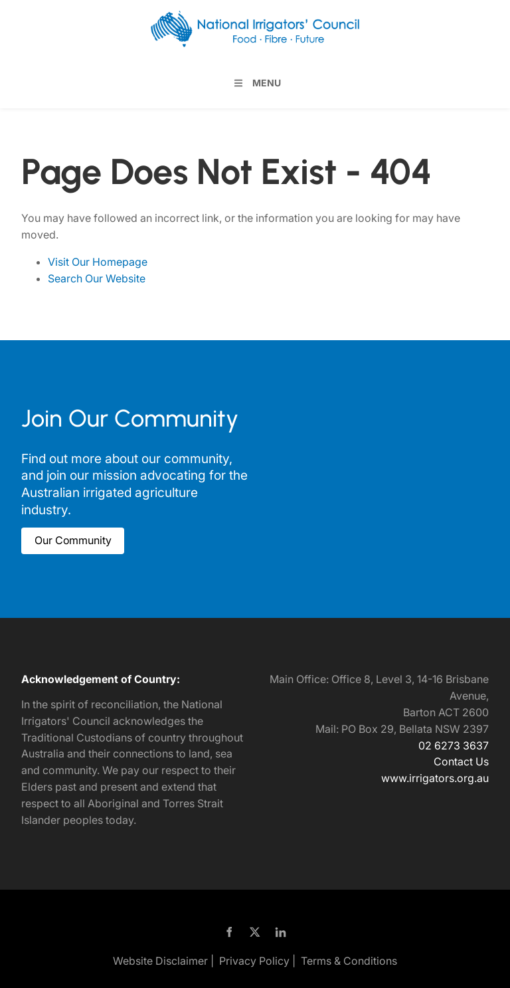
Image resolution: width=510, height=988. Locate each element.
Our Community (60, 535)
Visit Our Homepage (97, 261)
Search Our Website (96, 278)
